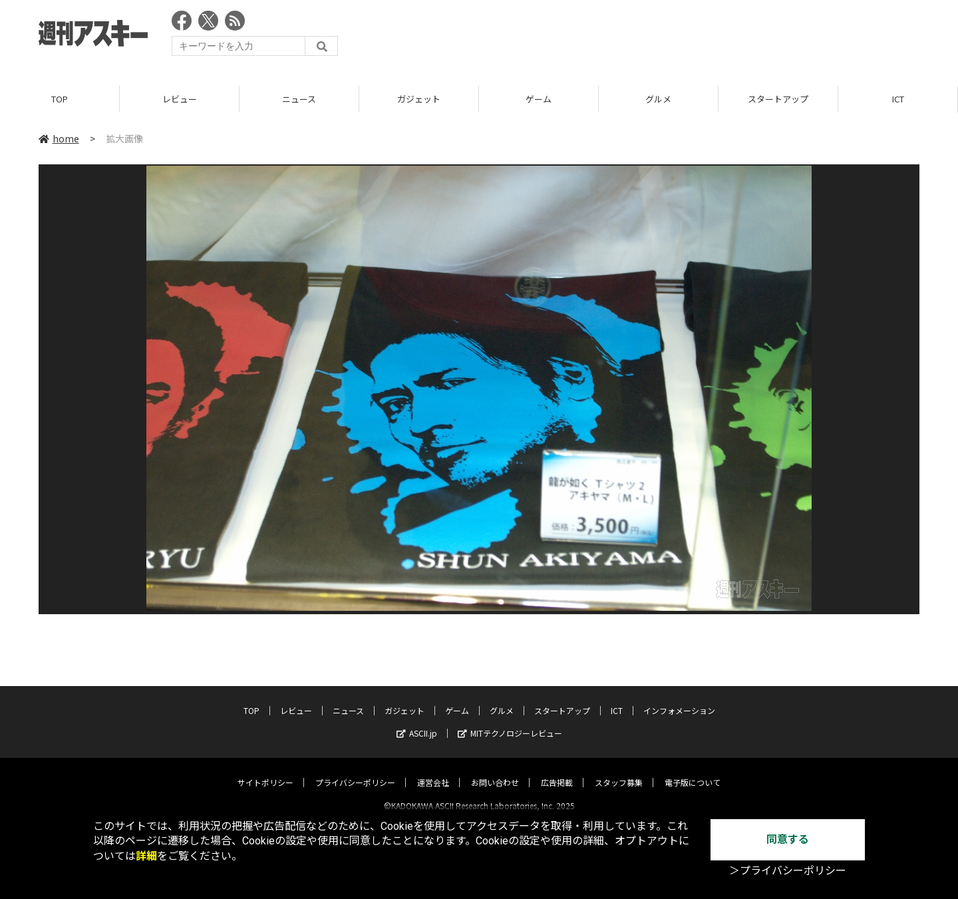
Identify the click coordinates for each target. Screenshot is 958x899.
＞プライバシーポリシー (787, 870)
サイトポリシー (265, 771)
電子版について (692, 771)
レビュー (179, 99)
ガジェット (418, 99)
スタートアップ (778, 99)
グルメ (658, 99)
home (59, 139)
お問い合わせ (495, 771)
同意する (787, 839)
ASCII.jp (417, 721)
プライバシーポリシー (355, 771)
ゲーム (539, 99)
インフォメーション (679, 699)
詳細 (146, 856)
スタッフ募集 (619, 771)
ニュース (299, 99)
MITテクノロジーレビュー (510, 721)
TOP (59, 99)
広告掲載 (557, 771)
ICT (898, 99)
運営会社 (433, 771)
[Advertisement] (677, 37)
